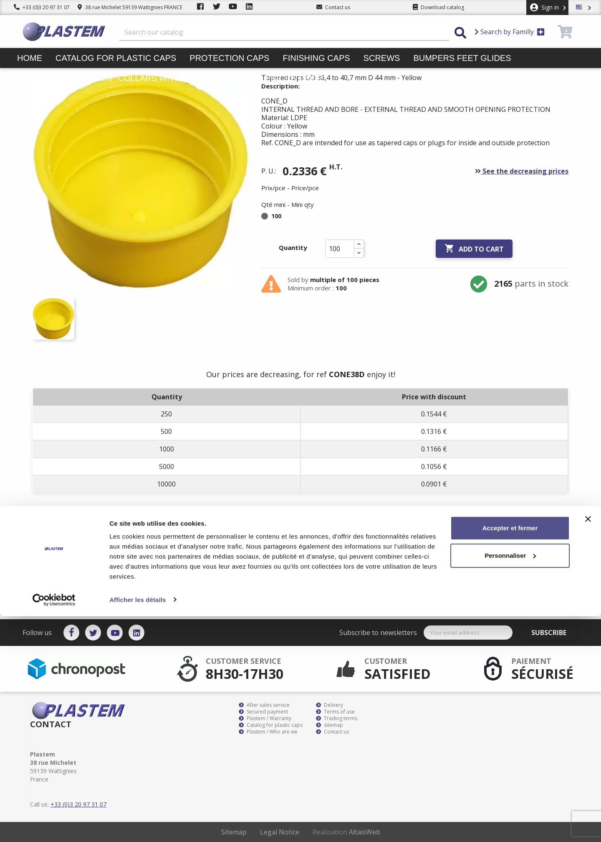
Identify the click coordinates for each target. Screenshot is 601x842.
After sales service (264, 705)
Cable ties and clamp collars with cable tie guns (134, 78)
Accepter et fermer (510, 754)
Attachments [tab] (181, 542)
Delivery (329, 705)
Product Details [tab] (118, 542)
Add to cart (474, 248)
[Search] (284, 32)
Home (29, 58)
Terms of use (335, 711)
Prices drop (294, 78)
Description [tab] (58, 542)
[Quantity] (339, 248)
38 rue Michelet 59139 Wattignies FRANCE (130, 7)
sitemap (329, 725)
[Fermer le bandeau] (588, 745)
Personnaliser (510, 781)
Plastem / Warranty (265, 718)
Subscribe (554, 632)
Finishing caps (316, 58)
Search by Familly (510, 31)
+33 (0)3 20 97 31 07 (42, 7)
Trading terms (336, 718)
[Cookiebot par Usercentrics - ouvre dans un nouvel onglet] (54, 825)
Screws (382, 58)
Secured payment (263, 711)
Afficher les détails (137, 825)
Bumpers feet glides (462, 58)
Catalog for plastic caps (116, 58)
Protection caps (229, 58)
